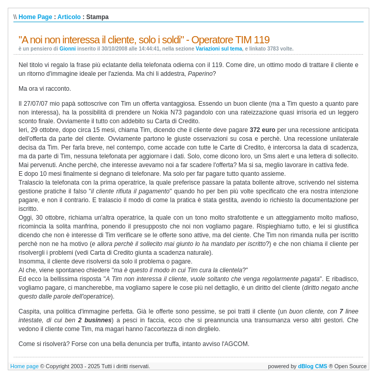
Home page (24, 366)
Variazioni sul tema (219, 49)
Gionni (67, 49)
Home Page (35, 17)
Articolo (69, 17)
